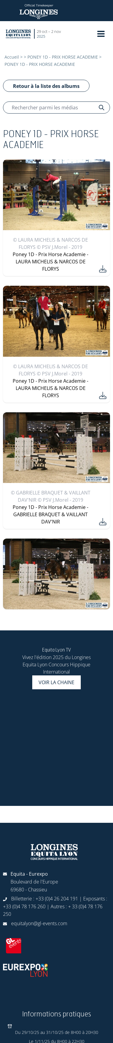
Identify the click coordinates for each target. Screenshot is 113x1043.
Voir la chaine (56, 682)
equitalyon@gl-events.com (39, 923)
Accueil (12, 57)
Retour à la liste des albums (46, 86)
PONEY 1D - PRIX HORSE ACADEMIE (62, 57)
